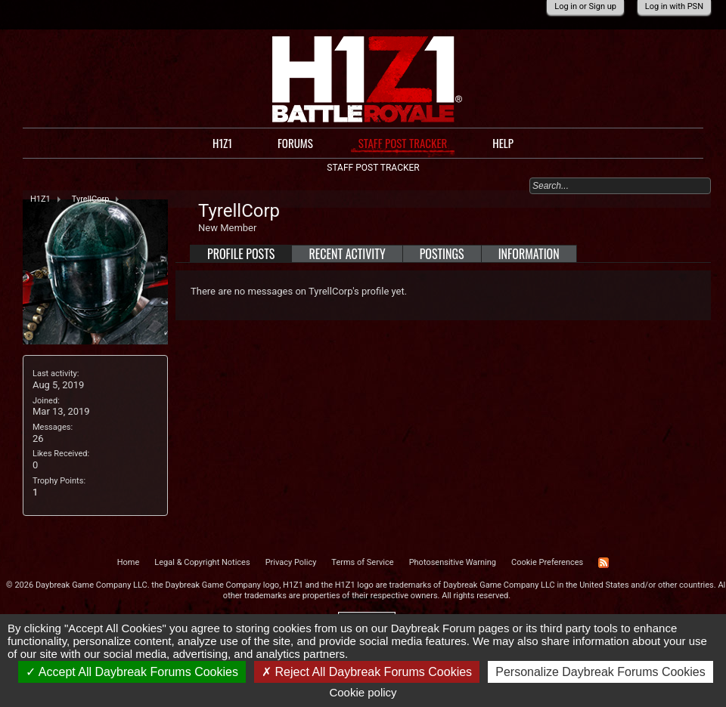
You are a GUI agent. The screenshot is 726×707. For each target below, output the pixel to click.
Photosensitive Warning (452, 562)
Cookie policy (362, 692)
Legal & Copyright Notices (202, 562)
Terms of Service (362, 562)
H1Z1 (222, 142)
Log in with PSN (674, 6)
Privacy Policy (291, 562)
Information (529, 253)
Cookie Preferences (547, 562)
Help (502, 142)
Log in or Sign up (585, 6)
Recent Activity (347, 253)
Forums (295, 142)
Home (128, 562)
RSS (603, 562)
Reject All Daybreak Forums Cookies (367, 671)
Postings (442, 253)
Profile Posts (241, 254)
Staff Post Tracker (403, 143)
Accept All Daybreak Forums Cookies (132, 671)
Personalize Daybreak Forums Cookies (600, 671)
